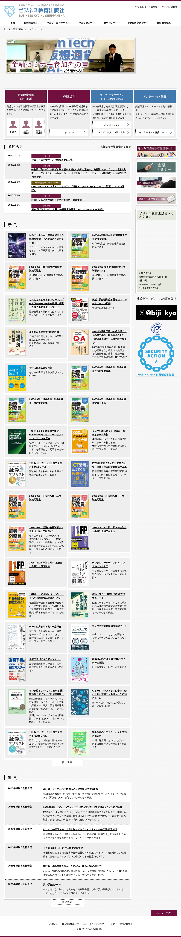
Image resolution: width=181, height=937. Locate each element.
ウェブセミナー (87, 23)
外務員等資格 (164, 23)
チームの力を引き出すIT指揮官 (45, 626)
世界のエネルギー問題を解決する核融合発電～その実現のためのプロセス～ (46, 239)
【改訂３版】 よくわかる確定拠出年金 (63, 848)
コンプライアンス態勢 (93, 924)
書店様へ (155, 6)
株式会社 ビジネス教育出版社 (156, 298)
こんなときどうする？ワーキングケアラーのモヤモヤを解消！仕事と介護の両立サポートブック (46, 303)
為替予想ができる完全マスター (45, 659)
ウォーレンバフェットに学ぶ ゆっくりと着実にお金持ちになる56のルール (109, 694)
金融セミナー (111, 23)
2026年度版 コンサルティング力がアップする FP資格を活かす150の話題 (82, 807)
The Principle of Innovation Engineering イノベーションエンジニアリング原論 (46, 435)
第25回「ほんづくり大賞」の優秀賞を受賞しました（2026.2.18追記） (67, 209)
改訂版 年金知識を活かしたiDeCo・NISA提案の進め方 (72, 866)
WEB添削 (69, 96)
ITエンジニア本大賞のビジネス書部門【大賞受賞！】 (58, 200)
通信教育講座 (31, 23)
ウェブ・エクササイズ (58, 23)
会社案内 (141, 6)
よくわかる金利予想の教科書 (44, 332)
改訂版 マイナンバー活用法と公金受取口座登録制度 (70, 789)
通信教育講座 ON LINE (26, 96)
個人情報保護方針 (70, 924)
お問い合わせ (170, 6)
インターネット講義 (155, 96)
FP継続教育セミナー (137, 23)
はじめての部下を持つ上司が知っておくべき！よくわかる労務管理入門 (80, 829)
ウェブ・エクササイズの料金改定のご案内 (53, 159)
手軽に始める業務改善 (40, 367)
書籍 (12, 23)
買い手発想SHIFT (52, 884)
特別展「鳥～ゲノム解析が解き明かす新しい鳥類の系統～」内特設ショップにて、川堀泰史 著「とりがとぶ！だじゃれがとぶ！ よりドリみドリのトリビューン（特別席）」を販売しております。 (78, 173)
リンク (112, 924)
